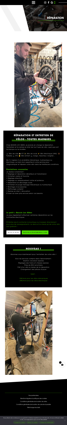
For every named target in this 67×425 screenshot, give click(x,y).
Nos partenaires (34, 395)
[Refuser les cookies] (65, 420)
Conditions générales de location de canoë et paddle (33, 404)
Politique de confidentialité (46, 422)
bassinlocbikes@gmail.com (35, 232)
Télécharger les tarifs (33, 407)
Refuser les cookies (32, 422)
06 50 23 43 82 (13, 232)
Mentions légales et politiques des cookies (33, 398)
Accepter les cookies (19, 422)
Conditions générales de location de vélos (33, 401)
